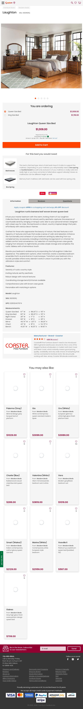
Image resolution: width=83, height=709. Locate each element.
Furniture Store (9, 8)
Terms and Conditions (37, 681)
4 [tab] (44, 98)
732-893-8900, (9, 656)
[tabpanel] (41, 55)
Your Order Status (9, 681)
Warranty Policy (61, 674)
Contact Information (10, 676)
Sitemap (58, 678)
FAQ (56, 676)
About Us (6, 674)
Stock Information (36, 674)
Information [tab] (15, 201)
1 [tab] (35, 98)
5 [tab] (47, 98)
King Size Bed (13, 115)
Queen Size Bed (14, 111)
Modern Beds (24, 8)
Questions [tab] (67, 201)
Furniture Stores (35, 678)
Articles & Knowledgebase (39, 676)
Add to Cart (41, 145)
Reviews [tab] (41, 201)
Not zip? (55, 138)
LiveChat (58, 681)
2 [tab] (38, 98)
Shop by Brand (35, 672)
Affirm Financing (9, 678)
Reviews (6, 672)
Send (73, 648)
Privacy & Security (62, 669)
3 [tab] (41, 98)
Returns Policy (60, 672)
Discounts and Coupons (38, 669)
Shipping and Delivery (11, 669)
